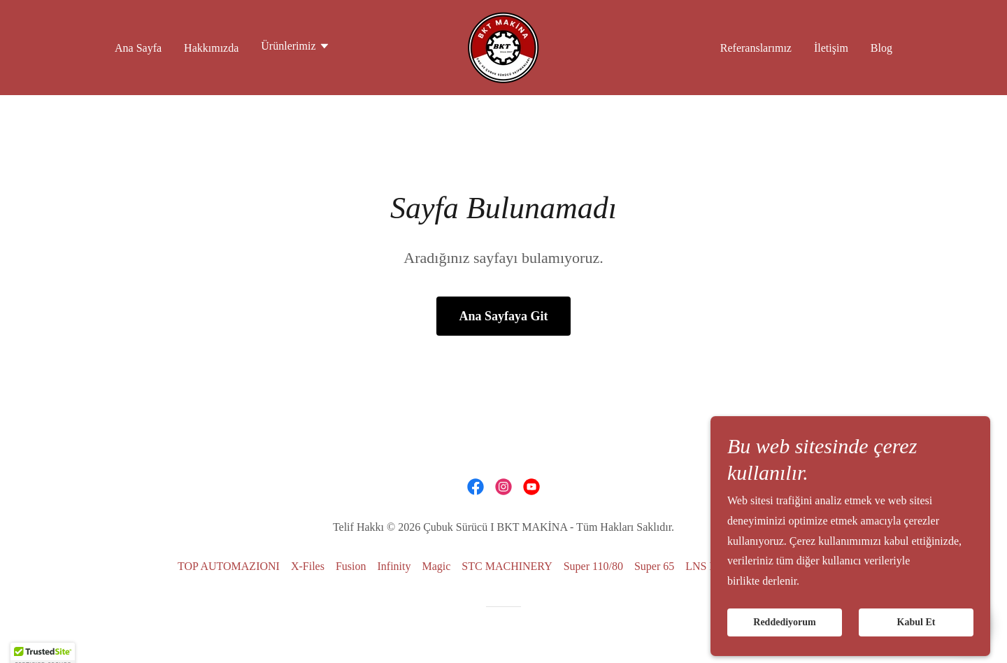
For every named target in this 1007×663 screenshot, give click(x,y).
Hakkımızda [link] (211, 48)
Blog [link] (881, 48)
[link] (503, 46)
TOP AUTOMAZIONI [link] (229, 566)
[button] (295, 47)
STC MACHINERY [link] (507, 566)
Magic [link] (436, 566)
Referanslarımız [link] (756, 48)
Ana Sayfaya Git (503, 316)
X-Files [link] (307, 566)
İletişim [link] (831, 48)
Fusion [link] (351, 566)
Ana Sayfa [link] (138, 48)
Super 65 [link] (654, 566)
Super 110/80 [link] (593, 566)
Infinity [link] (393, 566)
